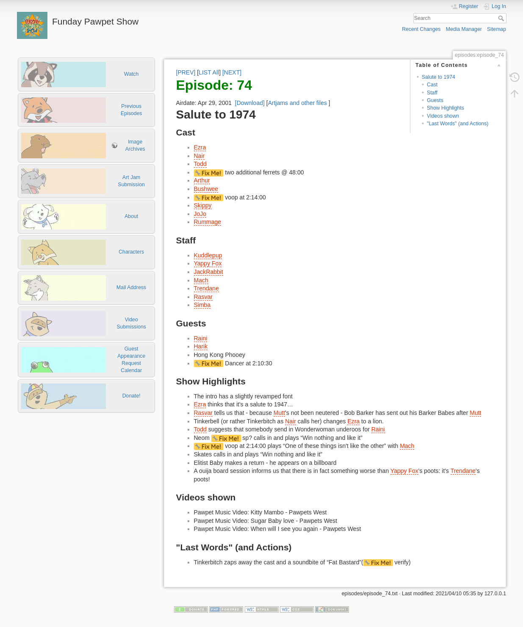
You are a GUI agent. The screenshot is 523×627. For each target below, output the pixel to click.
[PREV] (186, 72)
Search (502, 18)
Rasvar (203, 296)
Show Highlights (445, 108)
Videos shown (443, 116)
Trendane (206, 288)
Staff (432, 93)
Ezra (200, 147)
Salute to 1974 (438, 77)
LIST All (209, 72)
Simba (202, 304)
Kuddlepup (208, 255)
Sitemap (496, 29)
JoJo (200, 213)
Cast (432, 85)
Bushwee (206, 188)
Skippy (203, 205)
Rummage (207, 221)
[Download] (250, 102)
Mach (201, 280)
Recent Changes (421, 29)
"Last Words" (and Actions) (457, 124)
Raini (201, 338)
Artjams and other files (297, 102)
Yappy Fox (208, 263)
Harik (201, 346)
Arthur (202, 180)
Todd (200, 163)
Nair (199, 155)
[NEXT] (231, 72)
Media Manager (464, 29)
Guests (435, 100)
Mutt (279, 412)
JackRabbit (208, 271)
